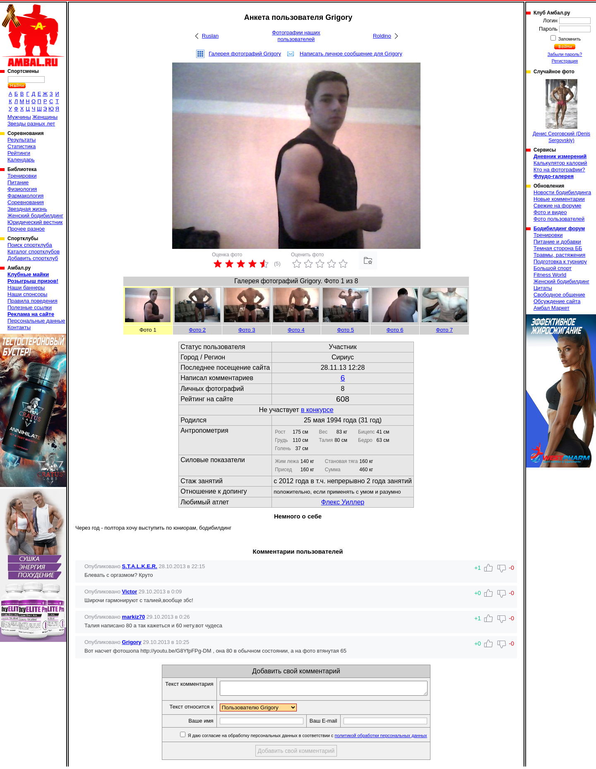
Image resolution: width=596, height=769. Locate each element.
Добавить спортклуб (32, 258)
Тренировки (21, 176)
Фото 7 (444, 330)
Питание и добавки (557, 242)
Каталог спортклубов (33, 251)
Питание (18, 182)
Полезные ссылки (29, 307)
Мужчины (19, 117)
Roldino (382, 36)
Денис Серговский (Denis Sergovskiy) (561, 111)
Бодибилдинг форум (559, 228)
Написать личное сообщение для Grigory (351, 54)
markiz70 (133, 617)
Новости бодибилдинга (562, 192)
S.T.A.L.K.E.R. (139, 566)
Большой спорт (553, 268)
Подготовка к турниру (560, 261)
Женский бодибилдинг (35, 215)
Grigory (132, 642)
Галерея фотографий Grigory (245, 54)
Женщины (45, 117)
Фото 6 (395, 330)
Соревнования (25, 202)
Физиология (22, 189)
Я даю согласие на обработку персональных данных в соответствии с (319, 737)
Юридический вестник (34, 222)
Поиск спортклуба (29, 245)
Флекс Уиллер (342, 502)
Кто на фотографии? (559, 169)
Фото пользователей (559, 219)
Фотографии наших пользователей (296, 35)
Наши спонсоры (27, 294)
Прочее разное (26, 229)
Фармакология (25, 196)
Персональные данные (36, 321)
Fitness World (550, 275)
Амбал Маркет (552, 308)
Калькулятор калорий (560, 163)
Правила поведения (32, 301)
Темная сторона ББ (558, 248)
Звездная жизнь (27, 209)
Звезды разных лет (31, 124)
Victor (129, 591)
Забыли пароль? (565, 54)
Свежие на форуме (558, 205)
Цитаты (543, 288)
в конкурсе (317, 409)
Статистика (21, 146)
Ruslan (210, 36)
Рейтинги (18, 153)
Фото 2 (197, 330)
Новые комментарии (559, 199)
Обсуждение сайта (557, 301)
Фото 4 (296, 330)
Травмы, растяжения (559, 255)
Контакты (19, 327)
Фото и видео (550, 212)
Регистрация (565, 60)
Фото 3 (246, 330)
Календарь (21, 160)
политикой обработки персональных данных (393, 737)
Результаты (21, 140)
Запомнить (569, 38)
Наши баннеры (26, 287)
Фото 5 (345, 330)
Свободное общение (559, 295)
